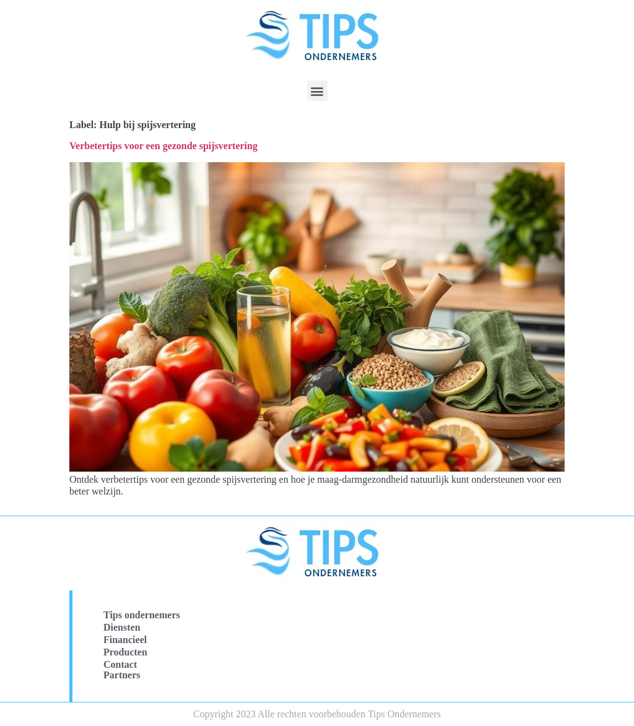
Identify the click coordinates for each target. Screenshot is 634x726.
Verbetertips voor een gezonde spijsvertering (163, 145)
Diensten (122, 627)
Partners (122, 675)
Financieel (125, 639)
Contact (120, 664)
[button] (317, 90)
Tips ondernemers (141, 615)
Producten (125, 652)
